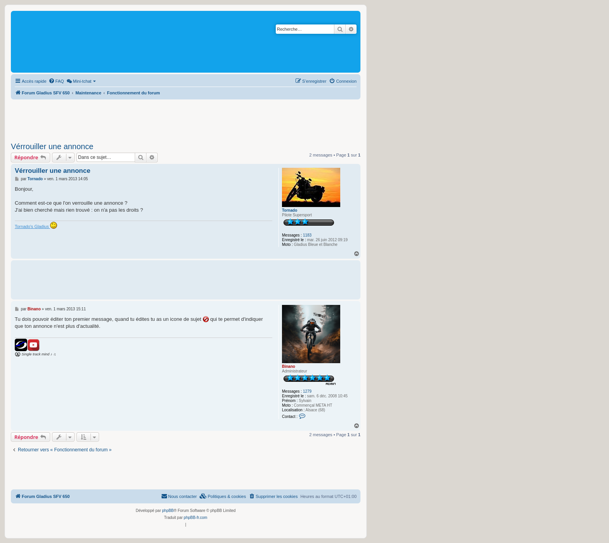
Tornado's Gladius (36, 225)
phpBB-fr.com (195, 517)
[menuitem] (56, 81)
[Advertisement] (185, 118)
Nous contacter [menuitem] (179, 496)
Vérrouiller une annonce (52, 146)
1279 (307, 391)
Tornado (289, 210)
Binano (288, 366)
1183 (307, 235)
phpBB (168, 510)
